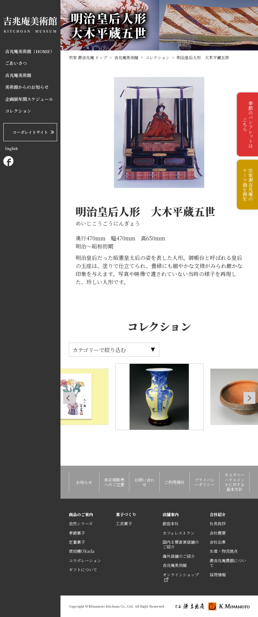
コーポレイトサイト (30, 132)
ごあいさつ (16, 63)
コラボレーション (85, 560)
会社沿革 (218, 542)
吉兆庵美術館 (18, 75)
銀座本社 (171, 523)
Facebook (8, 161)
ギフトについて (83, 569)
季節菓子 (77, 533)
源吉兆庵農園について (228, 562)
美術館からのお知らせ (27, 87)
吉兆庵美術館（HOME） (29, 51)
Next (249, 398)
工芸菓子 (124, 523)
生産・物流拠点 (224, 551)
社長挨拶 (218, 523)
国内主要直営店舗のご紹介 (181, 544)
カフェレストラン (179, 533)
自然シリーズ (81, 523)
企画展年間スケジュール (29, 99)
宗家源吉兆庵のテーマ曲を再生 (248, 184)
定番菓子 (77, 542)
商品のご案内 (81, 514)
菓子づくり (126, 514)
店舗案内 (171, 514)
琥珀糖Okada (81, 551)
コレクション (18, 111)
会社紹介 (218, 514)
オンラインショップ (181, 577)
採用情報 (218, 574)
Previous (69, 398)
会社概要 (218, 533)
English (11, 148)
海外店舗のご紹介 (179, 556)
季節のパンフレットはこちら (248, 124)
